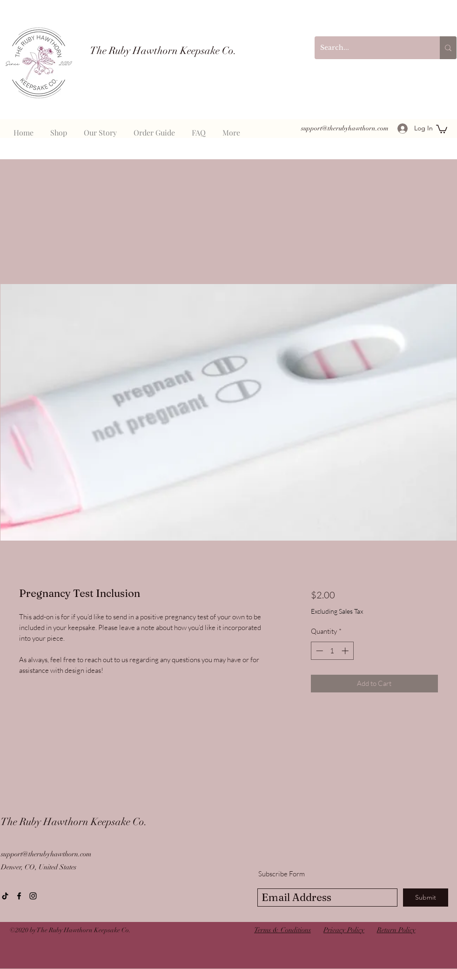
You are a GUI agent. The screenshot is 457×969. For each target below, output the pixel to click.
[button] (441, 128)
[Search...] (370, 47)
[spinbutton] (332, 650)
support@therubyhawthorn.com (345, 128)
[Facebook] (19, 896)
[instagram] (33, 896)
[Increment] (346, 650)
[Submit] (425, 897)
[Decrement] (318, 650)
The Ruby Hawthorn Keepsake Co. (73, 821)
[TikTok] (5, 896)
